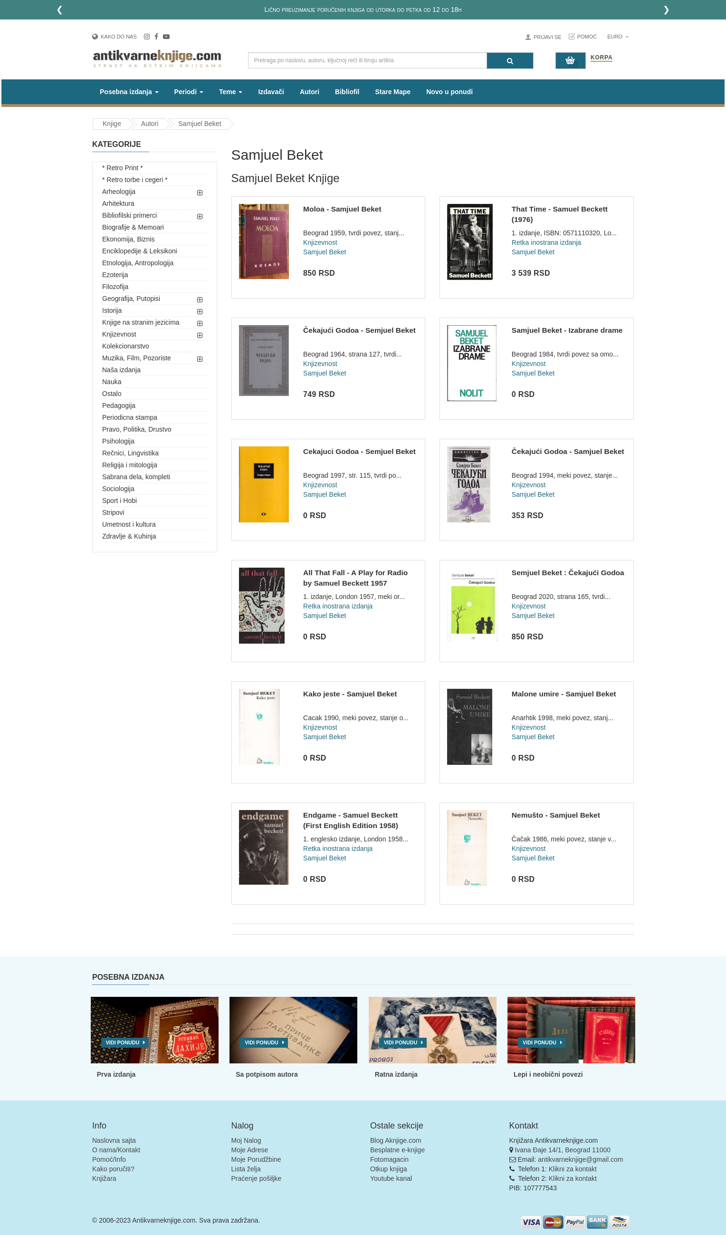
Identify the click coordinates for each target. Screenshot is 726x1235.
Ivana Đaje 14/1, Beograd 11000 (563, 1150)
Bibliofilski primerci (129, 215)
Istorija (112, 310)
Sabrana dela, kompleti (136, 477)
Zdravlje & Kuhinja (129, 536)
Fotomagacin (389, 1159)
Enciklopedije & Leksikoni (139, 251)
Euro (618, 36)
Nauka (111, 382)
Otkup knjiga (388, 1169)
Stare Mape (393, 92)
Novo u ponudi (449, 92)
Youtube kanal (391, 1178)
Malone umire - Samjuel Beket (564, 694)
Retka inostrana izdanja (546, 242)
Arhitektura (118, 203)
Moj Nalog (246, 1140)
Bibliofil (347, 92)
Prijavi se (547, 37)
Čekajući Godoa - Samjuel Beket (568, 451)
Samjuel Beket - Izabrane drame (567, 330)
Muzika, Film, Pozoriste (136, 358)
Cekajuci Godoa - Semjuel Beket (359, 451)
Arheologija (118, 191)
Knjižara (104, 1178)
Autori (309, 92)
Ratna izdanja (396, 1074)
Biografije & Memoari (133, 227)
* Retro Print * (122, 168)
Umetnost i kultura (129, 524)
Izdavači (271, 92)
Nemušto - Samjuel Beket (556, 815)
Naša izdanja (121, 370)
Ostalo (111, 393)
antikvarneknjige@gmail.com (580, 1159)
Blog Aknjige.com (395, 1140)
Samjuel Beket (199, 123)
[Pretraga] (510, 60)
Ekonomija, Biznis (128, 239)
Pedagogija (118, 405)
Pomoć (587, 36)
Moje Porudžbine (256, 1159)
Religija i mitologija (129, 465)
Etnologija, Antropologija (137, 263)
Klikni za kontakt (573, 1169)
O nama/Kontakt (116, 1150)
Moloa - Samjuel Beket (342, 209)
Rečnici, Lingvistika (130, 453)
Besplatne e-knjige (397, 1150)
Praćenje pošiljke (256, 1178)
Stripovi (113, 512)
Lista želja (246, 1169)
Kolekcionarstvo (125, 346)
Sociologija (118, 488)
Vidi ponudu (123, 1042)
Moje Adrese (249, 1150)
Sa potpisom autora (267, 1074)
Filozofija (115, 286)
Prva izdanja (116, 1074)
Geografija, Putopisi (131, 298)
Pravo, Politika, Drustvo (137, 429)
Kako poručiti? (113, 1169)
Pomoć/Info (109, 1159)
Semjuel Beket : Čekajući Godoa (568, 573)
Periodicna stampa (129, 417)
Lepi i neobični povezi (548, 1074)
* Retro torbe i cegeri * (135, 179)
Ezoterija (115, 275)
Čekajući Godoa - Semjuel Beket (359, 330)
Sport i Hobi (119, 500)
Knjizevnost (119, 334)
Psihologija (118, 441)
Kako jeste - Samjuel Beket (350, 694)
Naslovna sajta (114, 1140)
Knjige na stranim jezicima (141, 322)
